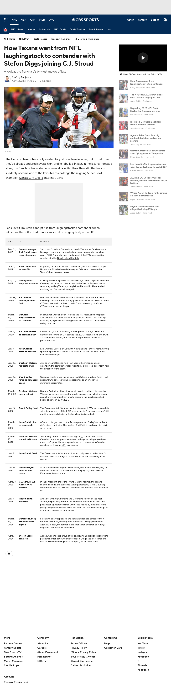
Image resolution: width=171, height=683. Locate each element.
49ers (53, 473)
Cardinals (26, 320)
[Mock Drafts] (96, 29)
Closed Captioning (82, 661)
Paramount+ (44, 656)
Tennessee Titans (58, 527)
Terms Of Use (79, 643)
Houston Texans (21, 159)
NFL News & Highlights (86, 39)
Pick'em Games (13, 643)
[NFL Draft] (60, 29)
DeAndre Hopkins (23, 316)
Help (107, 643)
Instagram (143, 652)
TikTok (141, 647)
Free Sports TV (12, 652)
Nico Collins (66, 507)
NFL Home (9, 39)
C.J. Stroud (25, 481)
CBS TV (42, 661)
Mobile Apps (11, 665)
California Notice (81, 665)
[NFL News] (17, 29)
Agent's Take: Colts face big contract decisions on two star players (146, 138)
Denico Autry (96, 524)
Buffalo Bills (46, 541)
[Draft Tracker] (77, 29)
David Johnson (84, 320)
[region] (143, 58)
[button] (109, 29)
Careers (42, 647)
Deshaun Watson (93, 300)
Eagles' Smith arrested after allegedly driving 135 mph (144, 208)
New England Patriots (68, 258)
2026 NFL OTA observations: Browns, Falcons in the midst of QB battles (148, 180)
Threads (142, 665)
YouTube (143, 643)
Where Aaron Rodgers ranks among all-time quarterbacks (148, 194)
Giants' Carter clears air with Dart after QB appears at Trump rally (147, 152)
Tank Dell (81, 507)
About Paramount (47, 652)
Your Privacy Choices (83, 656)
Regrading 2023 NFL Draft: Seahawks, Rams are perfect (145, 110)
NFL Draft (24, 39)
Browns (33, 439)
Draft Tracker (40, 39)
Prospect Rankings (61, 39)
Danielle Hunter (27, 518)
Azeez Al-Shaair (48, 524)
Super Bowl (94, 173)
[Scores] (31, 29)
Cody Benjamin (23, 77)
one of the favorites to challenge (49, 173)
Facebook (143, 656)
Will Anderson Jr (27, 483)
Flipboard (143, 669)
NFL (92, 232)
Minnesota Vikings (82, 521)
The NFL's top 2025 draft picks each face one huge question (146, 96)
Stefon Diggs (26, 535)
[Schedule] (44, 29)
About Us (42, 643)
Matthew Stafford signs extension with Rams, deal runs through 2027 (148, 166)
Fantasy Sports (12, 647)
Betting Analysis (13, 656)
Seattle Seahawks (91, 283)
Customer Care (113, 647)
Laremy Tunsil (26, 280)
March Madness (13, 661)
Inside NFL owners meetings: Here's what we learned (145, 123)
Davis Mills (85, 456)
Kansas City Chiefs (31, 178)
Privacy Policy (79, 647)
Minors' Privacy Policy (83, 652)
